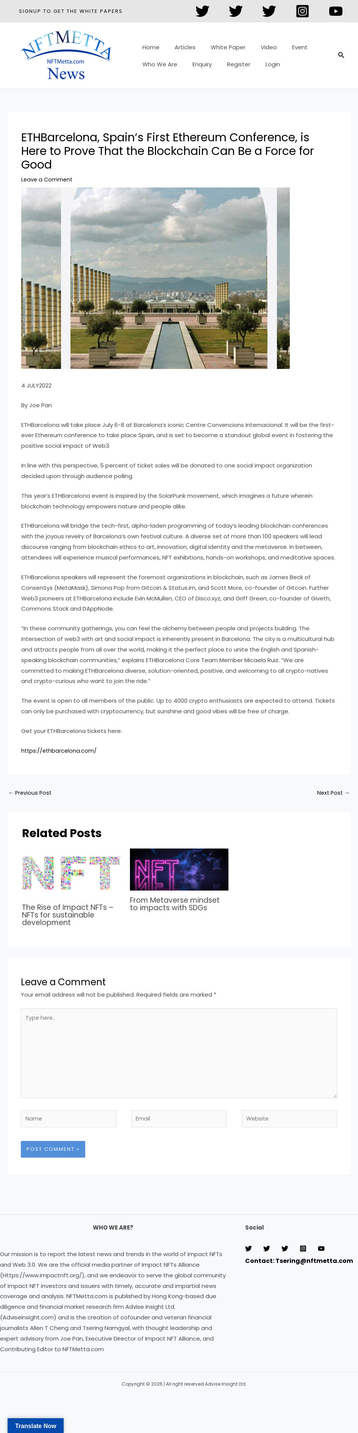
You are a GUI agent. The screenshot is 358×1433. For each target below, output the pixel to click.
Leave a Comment (47, 179)
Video (255, 50)
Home (149, 50)
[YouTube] (336, 11)
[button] (70, 11)
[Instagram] (302, 11)
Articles (179, 50)
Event (283, 50)
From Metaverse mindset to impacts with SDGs (178, 904)
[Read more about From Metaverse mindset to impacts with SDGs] (179, 870)
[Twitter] (202, 11)
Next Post (332, 793)
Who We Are (158, 61)
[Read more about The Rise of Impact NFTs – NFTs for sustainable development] (71, 873)
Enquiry (196, 61)
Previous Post (30, 793)
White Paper (218, 50)
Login (259, 61)
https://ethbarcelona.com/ (59, 751)
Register (229, 61)
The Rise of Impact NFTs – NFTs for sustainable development (71, 915)
